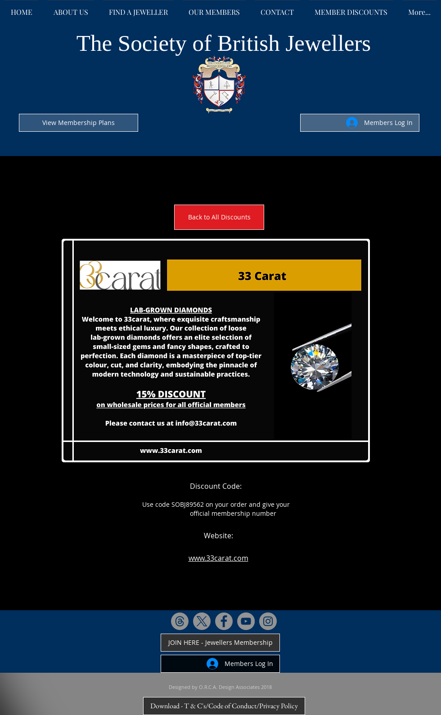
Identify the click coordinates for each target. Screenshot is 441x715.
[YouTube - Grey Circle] (246, 621)
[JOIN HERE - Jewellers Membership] (220, 643)
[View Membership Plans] (78, 123)
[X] (202, 621)
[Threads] (180, 621)
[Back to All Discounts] (219, 217)
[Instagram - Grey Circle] (268, 621)
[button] (216, 350)
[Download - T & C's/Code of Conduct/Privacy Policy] (224, 706)
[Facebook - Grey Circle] (224, 621)
